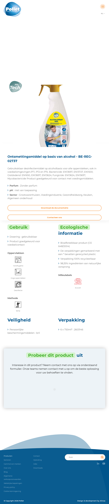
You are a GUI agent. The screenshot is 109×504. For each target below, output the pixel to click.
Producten (46, 50)
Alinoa (102, 501)
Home (35, 50)
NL (102, 13)
